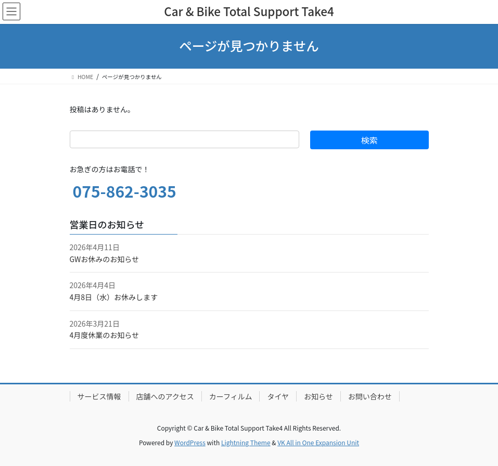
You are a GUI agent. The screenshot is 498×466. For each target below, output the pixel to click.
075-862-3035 (124, 190)
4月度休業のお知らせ (104, 335)
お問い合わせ (370, 396)
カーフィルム (230, 396)
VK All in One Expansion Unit (318, 442)
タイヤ (278, 396)
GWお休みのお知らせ (104, 259)
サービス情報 (99, 396)
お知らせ (318, 396)
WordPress (190, 442)
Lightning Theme (246, 442)
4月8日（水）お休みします (114, 297)
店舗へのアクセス (165, 396)
